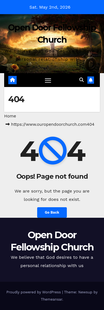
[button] (81, 80)
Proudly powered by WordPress (34, 292)
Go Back (52, 212)
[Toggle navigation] (48, 80)
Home (10, 116)
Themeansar (51, 299)
